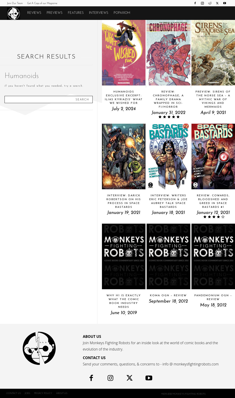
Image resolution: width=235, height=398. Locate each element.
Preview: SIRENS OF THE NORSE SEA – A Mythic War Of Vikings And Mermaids (213, 99)
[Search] (82, 99)
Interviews (98, 13)
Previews (54, 13)
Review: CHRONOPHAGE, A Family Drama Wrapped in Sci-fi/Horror (168, 99)
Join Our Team (15, 3)
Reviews (34, 13)
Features (76, 13)
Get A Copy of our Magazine (42, 3)
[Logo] (16, 13)
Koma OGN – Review (168, 295)
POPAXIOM (122, 13)
